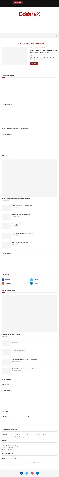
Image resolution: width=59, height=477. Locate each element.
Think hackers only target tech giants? (23, 233)
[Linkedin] (43, 283)
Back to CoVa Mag (11, 5)
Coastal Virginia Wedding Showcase (25, 5)
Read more (33, 63)
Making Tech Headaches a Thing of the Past (16, 199)
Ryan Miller (33, 55)
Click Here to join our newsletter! (9, 458)
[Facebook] (49, 35)
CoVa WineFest (48, 5)
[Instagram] (15, 283)
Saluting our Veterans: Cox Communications (24, 359)
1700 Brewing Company (18, 350)
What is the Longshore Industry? (21, 214)
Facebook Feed (5, 384)
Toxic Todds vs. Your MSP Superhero (22, 205)
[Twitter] (43, 279)
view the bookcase (22, 128)
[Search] (54, 35)
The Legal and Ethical (18, 224)
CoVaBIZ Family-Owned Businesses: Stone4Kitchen (26, 368)
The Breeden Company (18, 340)
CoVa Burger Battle (39, 5)
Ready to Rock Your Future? (20, 242)
